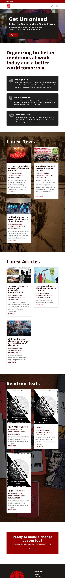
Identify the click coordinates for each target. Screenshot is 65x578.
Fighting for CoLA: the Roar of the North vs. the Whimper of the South (18, 342)
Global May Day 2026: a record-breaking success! (46, 168)
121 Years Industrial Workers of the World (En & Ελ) (18, 168)
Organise (14, 35)
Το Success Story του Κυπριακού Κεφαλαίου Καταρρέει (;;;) (18, 289)
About (37, 574)
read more (12, 191)
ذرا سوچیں (40, 427)
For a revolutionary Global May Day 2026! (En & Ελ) (46, 288)
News (18, 177)
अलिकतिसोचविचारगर (16, 490)
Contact (38, 576)
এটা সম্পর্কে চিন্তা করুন (18, 427)
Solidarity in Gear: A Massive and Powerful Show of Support (18, 219)
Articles (19, 299)
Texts (18, 434)
